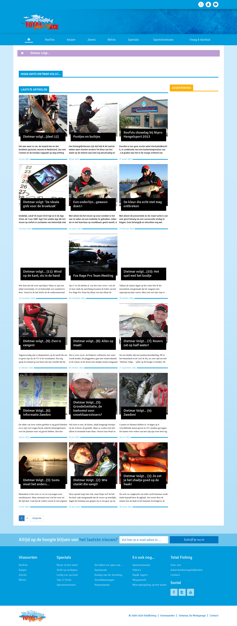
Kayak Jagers (140, 575)
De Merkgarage (197, 615)
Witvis (112, 40)
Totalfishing (150, 615)
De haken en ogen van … (109, 565)
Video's (136, 570)
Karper (71, 40)
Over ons (175, 565)
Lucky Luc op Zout (67, 575)
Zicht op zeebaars (67, 570)
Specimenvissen (66, 585)
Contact (175, 575)
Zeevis (92, 40)
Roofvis (50, 40)
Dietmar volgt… (40, 53)
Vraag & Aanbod (200, 40)
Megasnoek (139, 580)
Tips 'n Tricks (64, 580)
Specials (133, 40)
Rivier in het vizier (67, 565)
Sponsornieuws (141, 565)
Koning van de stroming (108, 575)
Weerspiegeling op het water (149, 585)
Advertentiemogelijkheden (186, 570)
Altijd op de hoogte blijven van (68, 539)
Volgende (36, 518)
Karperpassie (102, 585)
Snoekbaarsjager (104, 580)
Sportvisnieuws (163, 40)
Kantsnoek (101, 570)
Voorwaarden (167, 615)
